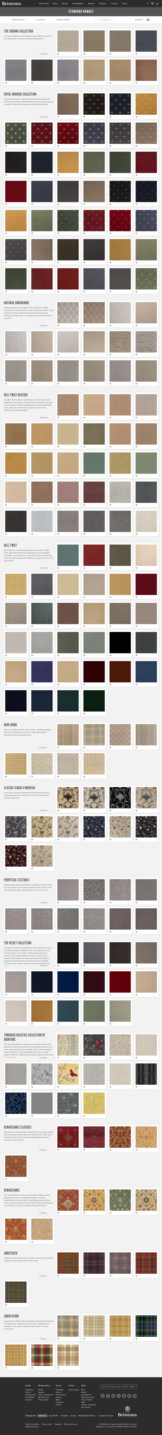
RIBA (83, 1402)
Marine (58, 1400)
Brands (84, 1392)
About (125, 3)
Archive (28, 1392)
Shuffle (138, 20)
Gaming (59, 1397)
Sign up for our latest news (119, 1387)
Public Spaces (61, 1395)
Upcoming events (87, 1397)
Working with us (44, 1385)
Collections (29, 1390)
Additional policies (32, 1427)
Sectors (91, 3)
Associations (86, 1407)
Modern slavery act (71, 1424)
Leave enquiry (74, 1390)
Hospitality (59, 1390)
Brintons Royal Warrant (127, 1411)
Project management (45, 1395)
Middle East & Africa (88, 1416)
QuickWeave (30, 1397)
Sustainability (77, 3)
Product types (43, 1400)
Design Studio (30, 1395)
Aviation (59, 1405)
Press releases (86, 1400)
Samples (41, 1392)
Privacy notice (47, 1424)
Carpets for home (108, 1416)
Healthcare (60, 1402)
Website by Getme (130, 1427)
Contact (115, 3)
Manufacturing (43, 1397)
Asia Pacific (55, 1416)
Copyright (58, 1424)
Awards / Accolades (88, 1405)
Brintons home (11, 3)
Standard (28, 1400)
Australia (65, 1416)
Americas (43, 1416)
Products (103, 3)
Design (64, 3)
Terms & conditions (32, 1424)
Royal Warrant (86, 1395)
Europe (75, 1416)
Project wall (43, 3)
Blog (55, 3)
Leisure (58, 1392)
